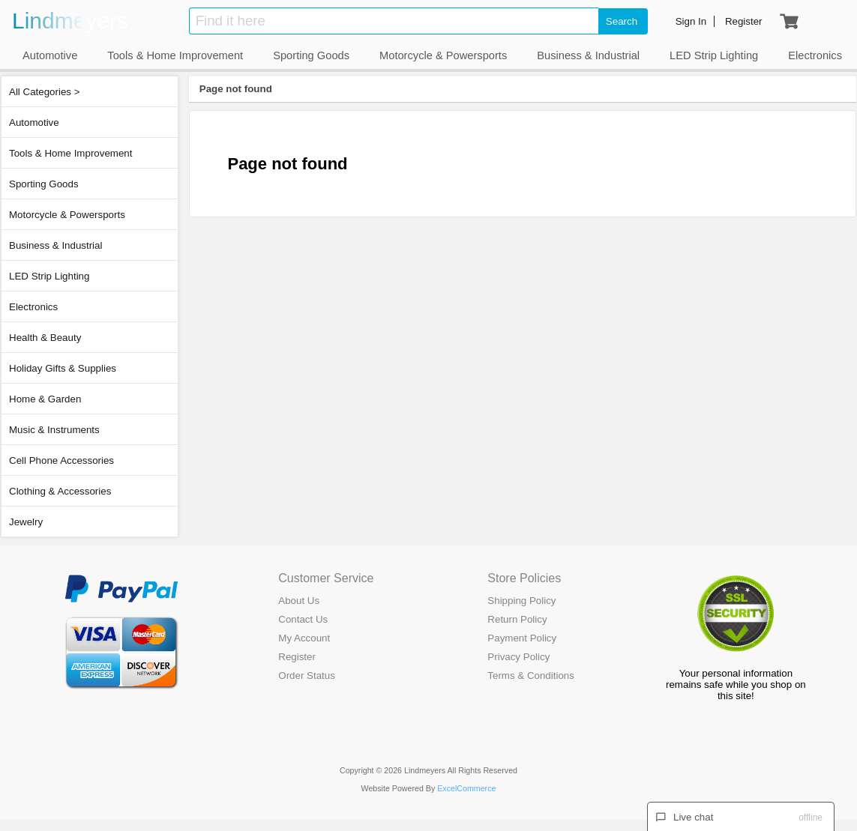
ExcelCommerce (466, 788)
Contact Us (303, 619)
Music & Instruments (54, 429)
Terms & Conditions (530, 675)
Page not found (235, 88)
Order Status (306, 675)
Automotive (34, 122)
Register (297, 656)
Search (621, 21)
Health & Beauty (45, 337)
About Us (298, 600)
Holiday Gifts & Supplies (62, 368)
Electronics (33, 306)
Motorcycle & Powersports (67, 214)
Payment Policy (521, 638)
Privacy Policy (518, 656)
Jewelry (26, 522)
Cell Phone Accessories (61, 460)
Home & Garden (45, 399)
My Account (304, 638)
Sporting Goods (44, 184)
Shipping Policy (521, 600)
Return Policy (517, 619)
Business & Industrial (55, 245)
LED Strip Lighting (49, 276)
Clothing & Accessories (60, 491)
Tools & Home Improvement (70, 153)
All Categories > (44, 91)
